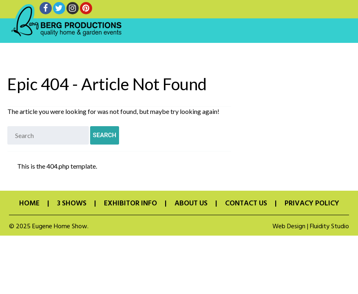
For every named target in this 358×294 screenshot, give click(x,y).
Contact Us (246, 203)
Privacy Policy (312, 203)
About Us (191, 203)
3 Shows (71, 203)
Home (29, 203)
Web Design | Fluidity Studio (310, 226)
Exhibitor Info (130, 203)
